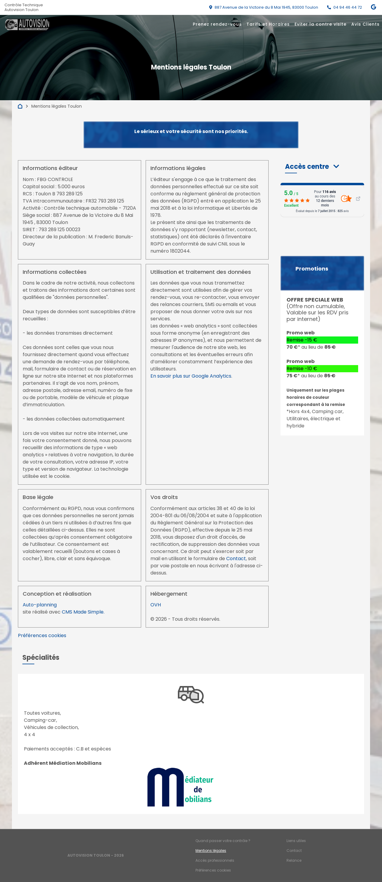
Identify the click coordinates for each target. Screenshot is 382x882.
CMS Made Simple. (83, 611)
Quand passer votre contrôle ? (222, 840)
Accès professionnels (214, 860)
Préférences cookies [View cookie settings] (42, 635)
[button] (312, 166)
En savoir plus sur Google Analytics (190, 376)
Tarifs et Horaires (268, 24)
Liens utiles (296, 840)
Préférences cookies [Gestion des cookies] (213, 870)
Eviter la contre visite (320, 24)
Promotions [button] (311, 268)
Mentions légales (210, 850)
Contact (236, 558)
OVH (155, 604)
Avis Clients (365, 24)
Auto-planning (40, 604)
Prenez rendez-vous (217, 24)
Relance (293, 860)
